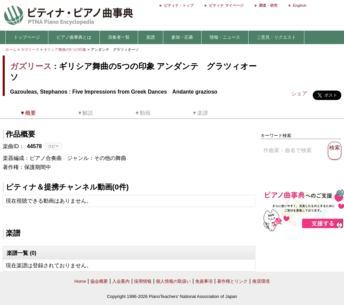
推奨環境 (261, 281)
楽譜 (150, 37)
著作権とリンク (232, 281)
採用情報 (143, 281)
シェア (299, 93)
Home (80, 281)
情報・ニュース (225, 37)
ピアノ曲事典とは (73, 37)
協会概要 (99, 281)
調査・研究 (268, 5)
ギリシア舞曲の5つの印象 (65, 49)
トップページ (27, 37)
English (299, 5)
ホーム (10, 49)
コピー (53, 146)
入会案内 (121, 281)
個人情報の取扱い (173, 281)
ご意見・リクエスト (276, 37)
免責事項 (204, 281)
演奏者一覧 (119, 37)
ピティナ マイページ (226, 5)
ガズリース (30, 49)
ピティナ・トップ (179, 5)
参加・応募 (182, 37)
